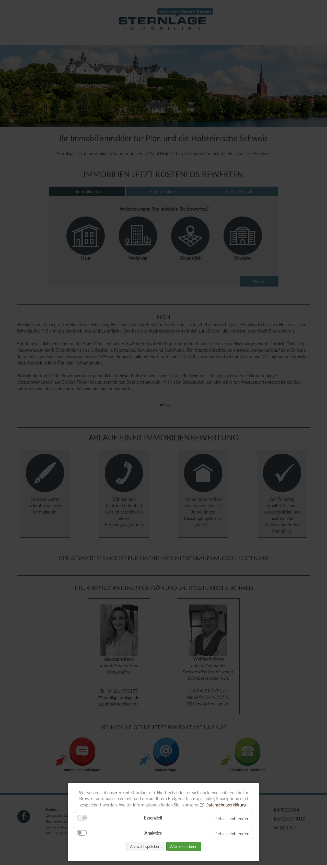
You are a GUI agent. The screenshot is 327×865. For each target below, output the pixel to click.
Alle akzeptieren (183, 846)
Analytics (152, 833)
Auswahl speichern (145, 846)
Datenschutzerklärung (226, 804)
